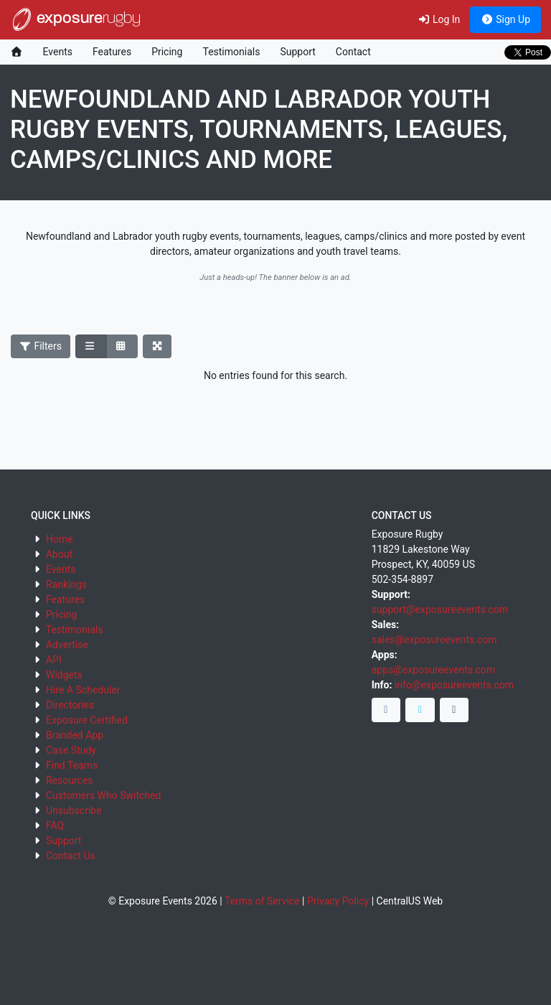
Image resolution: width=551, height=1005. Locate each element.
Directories (70, 705)
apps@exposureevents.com (434, 670)
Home (59, 539)
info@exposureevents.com (454, 685)
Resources (69, 780)
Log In (439, 19)
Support (297, 51)
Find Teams (72, 765)
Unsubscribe (74, 810)
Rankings (66, 584)
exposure (75, 19)
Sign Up (505, 19)
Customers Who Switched (103, 795)
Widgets (64, 675)
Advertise (67, 644)
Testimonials (231, 51)
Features (112, 51)
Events (57, 51)
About (59, 554)
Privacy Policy (338, 901)
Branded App (74, 735)
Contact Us (70, 855)
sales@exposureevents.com (434, 639)
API (54, 659)
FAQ (55, 825)
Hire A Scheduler (83, 690)
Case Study (71, 750)
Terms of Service (262, 901)
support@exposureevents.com (440, 609)
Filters (40, 346)
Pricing (166, 51)
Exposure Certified (87, 720)
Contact (353, 51)
